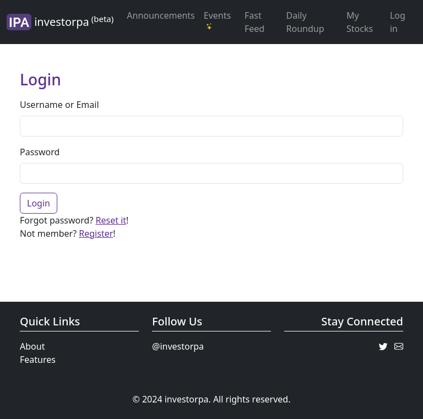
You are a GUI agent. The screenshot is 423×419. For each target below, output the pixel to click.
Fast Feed (254, 22)
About (32, 346)
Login (38, 203)
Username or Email (59, 105)
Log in (397, 22)
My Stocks (359, 22)
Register (96, 233)
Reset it (111, 220)
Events (217, 20)
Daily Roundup (305, 22)
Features (38, 359)
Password (39, 152)
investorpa (60, 22)
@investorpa (178, 346)
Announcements (160, 15)
